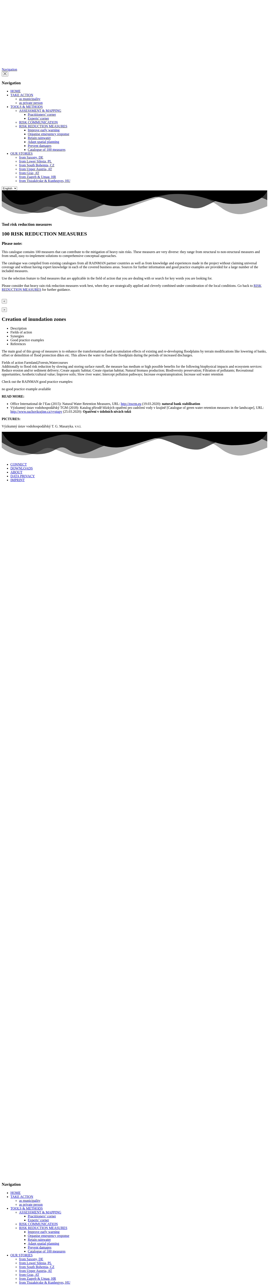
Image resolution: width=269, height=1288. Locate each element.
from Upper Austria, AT (35, 169)
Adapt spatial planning (43, 142)
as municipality (29, 99)
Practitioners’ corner (42, 114)
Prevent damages (39, 146)
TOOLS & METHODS (26, 107)
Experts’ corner (38, 118)
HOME (15, 91)
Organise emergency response (48, 134)
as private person (31, 103)
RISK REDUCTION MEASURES (43, 126)
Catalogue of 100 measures (47, 149)
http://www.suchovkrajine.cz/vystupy (36, 411)
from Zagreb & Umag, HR (37, 177)
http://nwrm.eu (131, 404)
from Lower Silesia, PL (35, 161)
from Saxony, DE (31, 157)
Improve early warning (44, 130)
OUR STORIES (21, 153)
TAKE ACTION (21, 95)
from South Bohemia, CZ (36, 165)
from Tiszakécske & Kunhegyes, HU (44, 181)
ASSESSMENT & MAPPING (40, 110)
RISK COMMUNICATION (38, 122)
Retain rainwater (39, 138)
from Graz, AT (29, 173)
